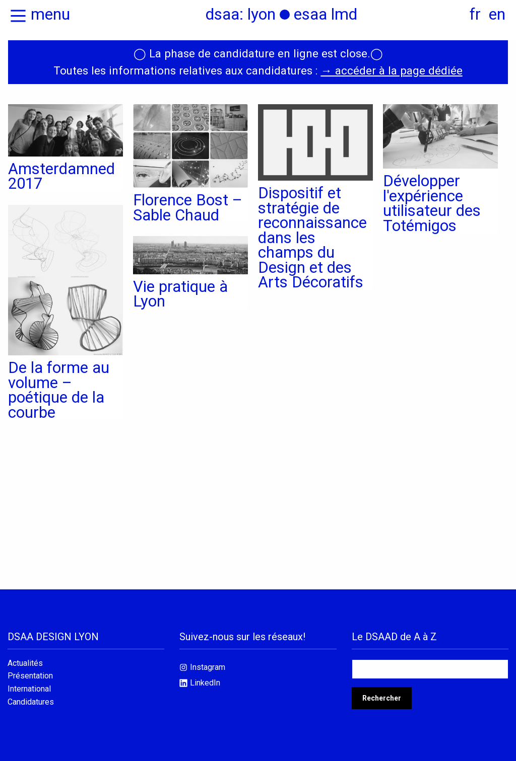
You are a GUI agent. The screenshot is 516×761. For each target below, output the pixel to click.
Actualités (25, 663)
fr (475, 14)
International (29, 689)
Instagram (207, 667)
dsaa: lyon (241, 14)
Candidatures (31, 702)
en (497, 14)
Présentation (30, 676)
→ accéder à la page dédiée (391, 70)
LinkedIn (205, 683)
